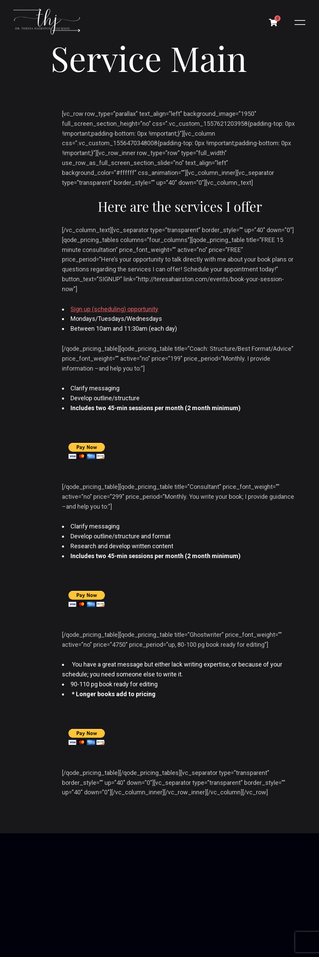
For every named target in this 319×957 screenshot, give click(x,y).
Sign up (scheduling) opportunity (114, 309)
